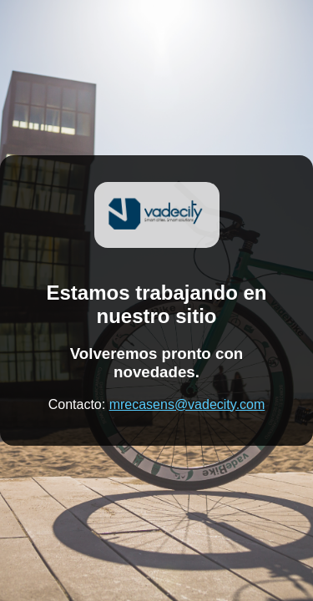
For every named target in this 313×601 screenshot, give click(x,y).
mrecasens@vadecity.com (187, 404)
